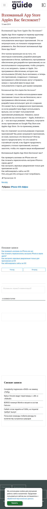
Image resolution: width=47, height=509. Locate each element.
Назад (12, 270)
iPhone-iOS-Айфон (19, 187)
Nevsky (5, 182)
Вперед (34, 270)
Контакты (19, 487)
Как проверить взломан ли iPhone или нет (19, 157)
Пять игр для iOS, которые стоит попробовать (21, 174)
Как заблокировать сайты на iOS (15, 171)
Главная (6, 487)
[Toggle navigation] (4, 5)
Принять (14, 503)
